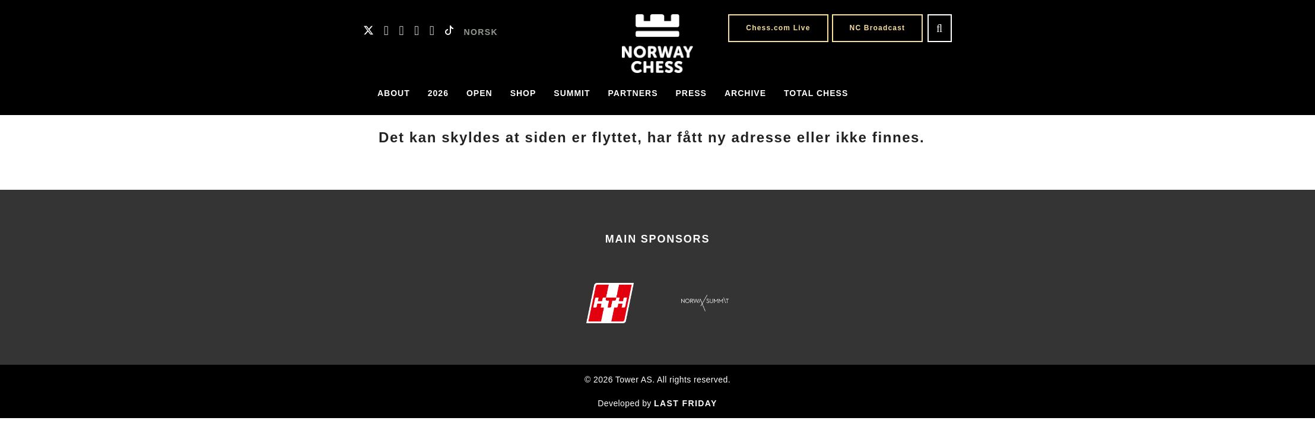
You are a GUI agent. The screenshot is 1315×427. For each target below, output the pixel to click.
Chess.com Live (778, 28)
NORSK (481, 32)
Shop (523, 93)
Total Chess (816, 93)
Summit (572, 93)
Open (479, 93)
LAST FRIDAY (685, 403)
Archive (745, 93)
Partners (633, 93)
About (393, 93)
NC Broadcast (878, 28)
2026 (438, 93)
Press (691, 93)
